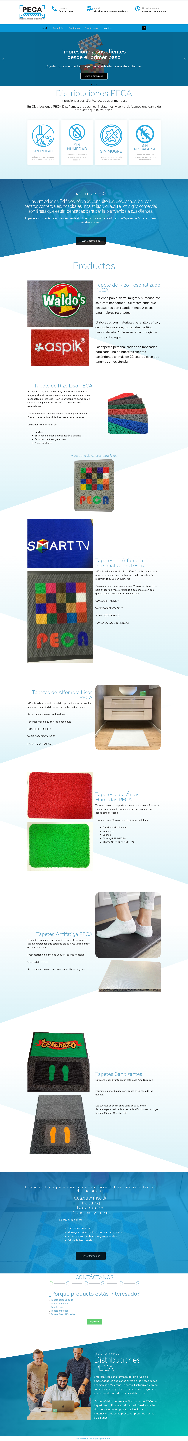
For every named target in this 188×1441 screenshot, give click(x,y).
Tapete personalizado (62, 1300)
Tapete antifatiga (59, 1310)
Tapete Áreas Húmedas (63, 1314)
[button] (3, 59)
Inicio (45, 28)
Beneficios (58, 28)
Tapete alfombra (59, 1303)
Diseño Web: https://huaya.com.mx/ (94, 1438)
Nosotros (107, 28)
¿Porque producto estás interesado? (94, 1294)
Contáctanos (91, 28)
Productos (74, 28)
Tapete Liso (57, 1307)
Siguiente (94, 1321)
